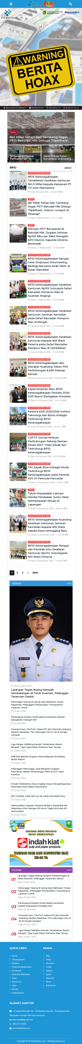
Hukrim (49, 971)
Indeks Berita (18, 993)
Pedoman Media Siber (22, 967)
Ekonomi (50, 963)
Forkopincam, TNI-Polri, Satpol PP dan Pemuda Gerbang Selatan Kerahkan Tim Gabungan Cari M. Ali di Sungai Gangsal (41, 732)
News (13, 132)
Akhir (35, 572)
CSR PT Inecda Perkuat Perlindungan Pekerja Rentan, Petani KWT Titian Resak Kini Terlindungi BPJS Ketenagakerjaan (48, 445)
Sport (48, 974)
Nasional (50, 978)
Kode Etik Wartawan (21, 974)
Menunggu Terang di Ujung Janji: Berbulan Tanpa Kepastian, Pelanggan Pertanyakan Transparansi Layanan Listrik (37, 705)
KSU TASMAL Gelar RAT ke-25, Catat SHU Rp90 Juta (38, 796)
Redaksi (15, 963)
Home (14, 956)
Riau (48, 956)
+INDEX (67, 168)
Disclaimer (16, 971)
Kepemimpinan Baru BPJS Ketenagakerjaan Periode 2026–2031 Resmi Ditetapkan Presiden (49, 393)
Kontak (15, 989)
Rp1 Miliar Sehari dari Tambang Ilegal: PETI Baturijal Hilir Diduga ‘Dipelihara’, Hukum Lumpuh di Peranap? (39, 140)
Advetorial (16, 982)
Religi (48, 959)
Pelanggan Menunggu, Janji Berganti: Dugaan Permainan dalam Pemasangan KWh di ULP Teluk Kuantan (37, 772)
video (14, 985)
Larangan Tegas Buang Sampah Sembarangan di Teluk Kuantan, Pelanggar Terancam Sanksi (39, 693)
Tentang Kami (18, 959)
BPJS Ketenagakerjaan (39, 173)
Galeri (14, 978)
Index (69, 583)
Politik (49, 967)
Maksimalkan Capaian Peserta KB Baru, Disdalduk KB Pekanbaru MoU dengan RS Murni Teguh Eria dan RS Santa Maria (39, 808)
